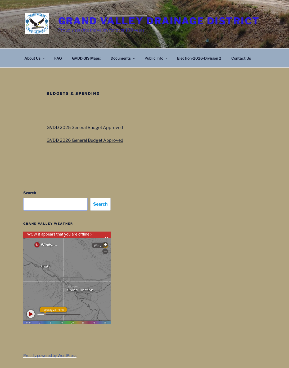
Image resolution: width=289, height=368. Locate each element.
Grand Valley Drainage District (159, 21)
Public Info (156, 58)
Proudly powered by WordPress (49, 355)
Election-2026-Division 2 (199, 58)
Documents (123, 58)
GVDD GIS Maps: (86, 58)
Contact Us (241, 58)
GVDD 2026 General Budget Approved (85, 140)
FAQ (58, 58)
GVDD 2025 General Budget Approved (85, 127)
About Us (35, 58)
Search (29, 192)
